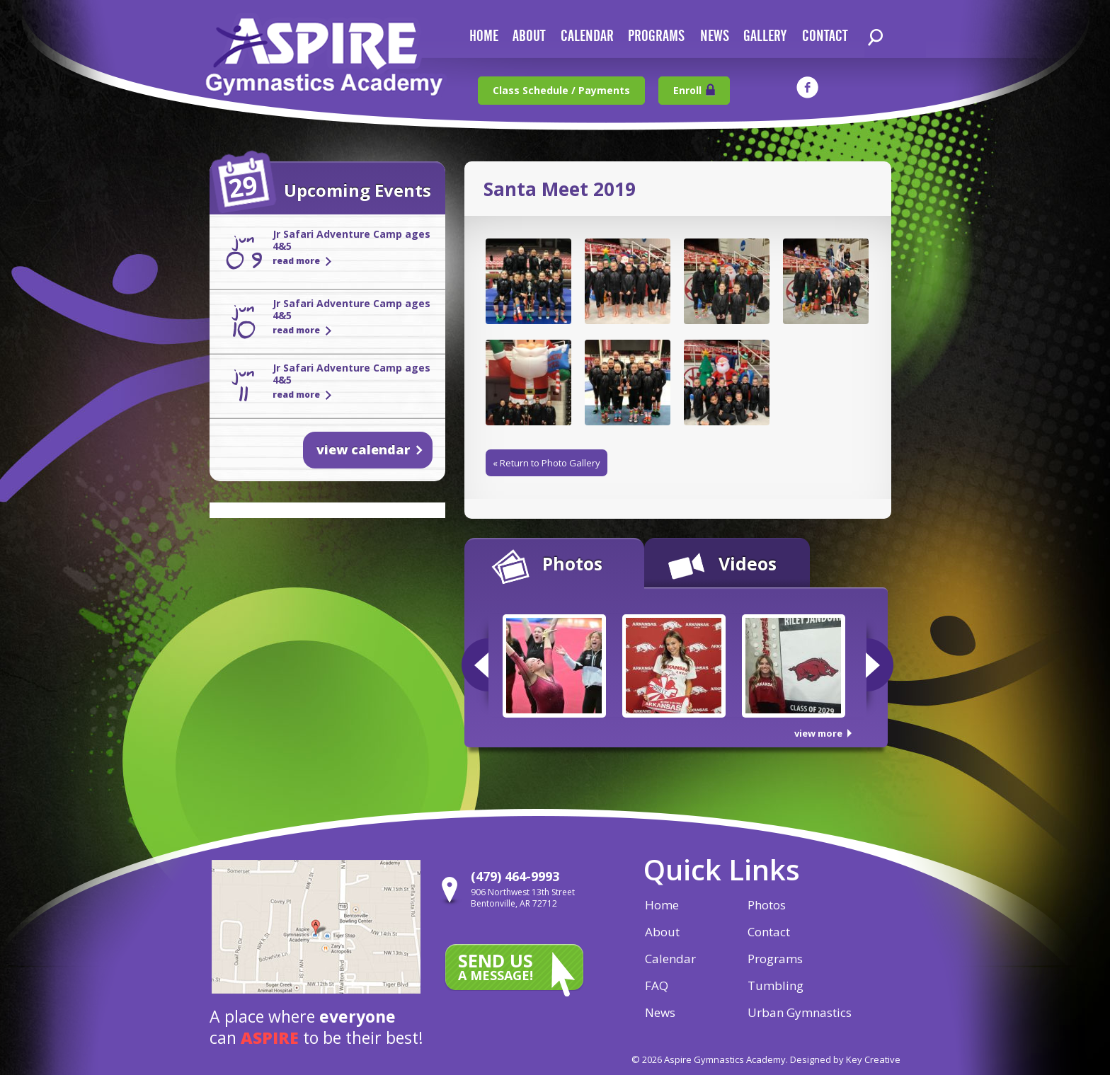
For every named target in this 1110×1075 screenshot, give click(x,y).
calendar (587, 36)
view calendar (363, 449)
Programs (656, 36)
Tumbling (775, 985)
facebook (807, 87)
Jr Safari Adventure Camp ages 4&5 (351, 240)
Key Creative (873, 1059)
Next (879, 664)
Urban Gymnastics (800, 1012)
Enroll (687, 90)
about (529, 36)
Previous (475, 664)
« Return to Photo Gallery (546, 462)
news (714, 36)
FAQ (656, 985)
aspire (270, 1037)
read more (296, 261)
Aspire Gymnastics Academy (324, 62)
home (483, 36)
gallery (764, 36)
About (662, 932)
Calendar (670, 958)
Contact (769, 932)
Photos (572, 563)
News (660, 1012)
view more (818, 733)
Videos (748, 563)
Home (662, 905)
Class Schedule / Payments (561, 90)
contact (824, 36)
